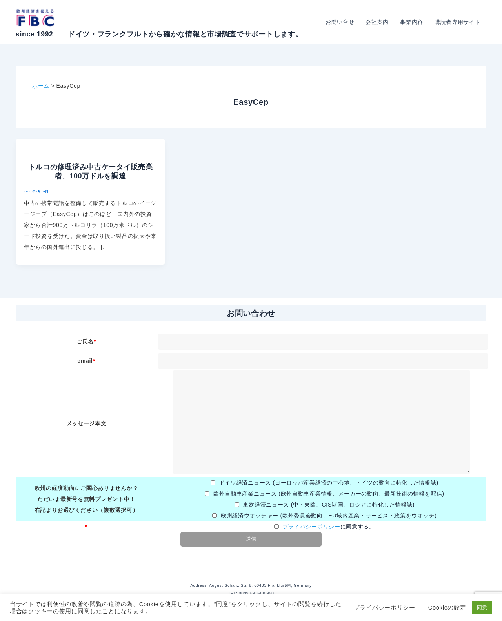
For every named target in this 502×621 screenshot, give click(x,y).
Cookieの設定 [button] (447, 608)
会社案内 (378, 22)
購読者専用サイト (458, 22)
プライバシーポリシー (311, 526)
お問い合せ (341, 22)
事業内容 (412, 22)
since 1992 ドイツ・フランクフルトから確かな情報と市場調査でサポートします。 (159, 34)
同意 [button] (482, 607)
